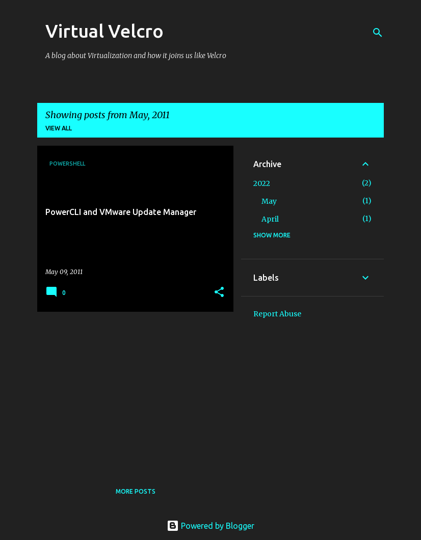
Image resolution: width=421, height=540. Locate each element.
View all (58, 128)
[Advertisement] (131, 390)
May (269, 201)
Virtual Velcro (104, 30)
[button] (219, 293)
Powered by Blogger (210, 525)
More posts (135, 491)
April (270, 219)
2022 (261, 183)
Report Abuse (277, 313)
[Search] (378, 32)
